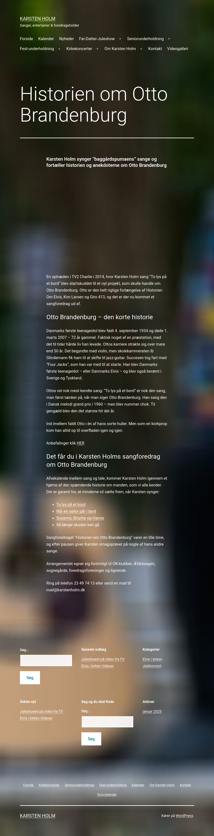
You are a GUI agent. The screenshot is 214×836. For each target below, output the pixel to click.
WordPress (184, 816)
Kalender (46, 38)
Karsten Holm (37, 18)
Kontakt (155, 48)
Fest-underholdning (37, 48)
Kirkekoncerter (79, 48)
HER (80, 443)
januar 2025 (152, 711)
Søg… (24, 650)
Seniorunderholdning (145, 38)
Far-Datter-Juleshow (97, 38)
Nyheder (66, 38)
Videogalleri (177, 48)
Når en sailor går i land (76, 511)
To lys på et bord (71, 504)
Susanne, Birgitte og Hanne (80, 518)
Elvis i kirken (152, 659)
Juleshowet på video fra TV (103, 659)
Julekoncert (152, 666)
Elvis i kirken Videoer (97, 666)
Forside (26, 38)
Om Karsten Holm (120, 48)
